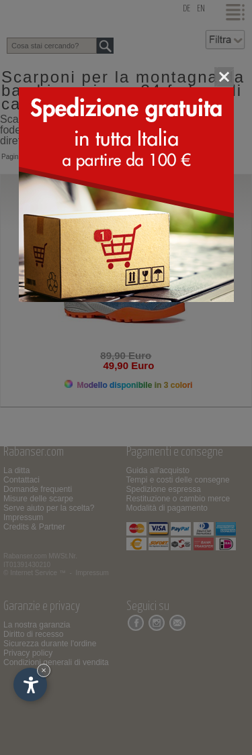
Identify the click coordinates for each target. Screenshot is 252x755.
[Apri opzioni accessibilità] (30, 684)
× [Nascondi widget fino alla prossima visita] (43, 670)
